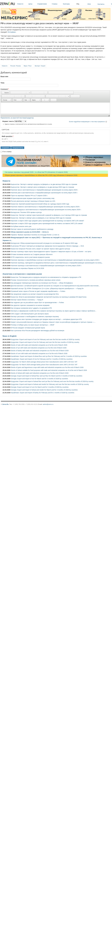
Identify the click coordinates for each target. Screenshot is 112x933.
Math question (7, 136)
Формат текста (8, 121)
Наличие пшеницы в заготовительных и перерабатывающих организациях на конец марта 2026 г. (46, 265)
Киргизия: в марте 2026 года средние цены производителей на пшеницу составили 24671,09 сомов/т (47, 221)
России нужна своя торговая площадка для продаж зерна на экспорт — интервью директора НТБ (46, 319)
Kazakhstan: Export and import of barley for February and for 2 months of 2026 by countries (42, 393)
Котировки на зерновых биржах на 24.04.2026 (27, 268)
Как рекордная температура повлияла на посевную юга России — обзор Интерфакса (42, 283)
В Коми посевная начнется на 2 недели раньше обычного (32, 254)
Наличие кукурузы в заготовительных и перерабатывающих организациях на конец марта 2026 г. (46, 209)
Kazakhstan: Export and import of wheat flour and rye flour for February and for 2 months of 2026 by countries (49, 356)
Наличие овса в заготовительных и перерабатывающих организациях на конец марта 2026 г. (44, 190)
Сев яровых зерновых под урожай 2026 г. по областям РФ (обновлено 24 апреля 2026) (35, 172)
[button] (5, 92)
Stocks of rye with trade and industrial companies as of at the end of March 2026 (38, 348)
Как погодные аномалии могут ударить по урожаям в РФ (31, 308)
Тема (2, 83)
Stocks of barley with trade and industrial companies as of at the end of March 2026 (40, 350)
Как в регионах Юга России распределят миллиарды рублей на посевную (37, 330)
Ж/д (77, 4)
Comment (5, 89)
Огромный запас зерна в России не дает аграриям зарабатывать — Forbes (38, 291)
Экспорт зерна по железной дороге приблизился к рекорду (32, 229)
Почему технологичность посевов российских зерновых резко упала (35, 280)
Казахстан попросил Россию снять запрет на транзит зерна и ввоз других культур (40, 249)
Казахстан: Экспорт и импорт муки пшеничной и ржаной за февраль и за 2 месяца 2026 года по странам (49, 215)
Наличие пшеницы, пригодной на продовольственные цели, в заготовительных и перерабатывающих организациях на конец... (57, 263)
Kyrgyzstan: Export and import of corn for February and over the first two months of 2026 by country (45, 339)
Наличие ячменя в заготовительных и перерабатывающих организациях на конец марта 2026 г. (45, 207)
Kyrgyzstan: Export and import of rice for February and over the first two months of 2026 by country (45, 342)
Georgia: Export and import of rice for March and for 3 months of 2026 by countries (39, 379)
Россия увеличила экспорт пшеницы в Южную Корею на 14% (33, 201)
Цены (32, 4)
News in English (10, 336)
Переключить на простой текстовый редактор (17, 118)
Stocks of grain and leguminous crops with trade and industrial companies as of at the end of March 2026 (47, 367)
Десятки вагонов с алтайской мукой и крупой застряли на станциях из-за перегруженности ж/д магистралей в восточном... (55, 286)
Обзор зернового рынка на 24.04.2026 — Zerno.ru (30, 232)
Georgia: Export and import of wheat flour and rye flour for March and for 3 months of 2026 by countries (46, 376)
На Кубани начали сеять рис (21, 226)
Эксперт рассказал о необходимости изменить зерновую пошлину (35, 316)
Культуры (69, 4)
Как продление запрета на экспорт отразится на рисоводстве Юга (35, 294)
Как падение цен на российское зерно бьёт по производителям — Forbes (37, 302)
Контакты (101, 4)
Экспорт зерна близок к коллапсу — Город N (27, 300)
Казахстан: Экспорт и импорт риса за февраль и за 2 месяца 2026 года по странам (41, 218)
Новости (22, 4)
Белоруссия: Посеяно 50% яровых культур (26, 212)
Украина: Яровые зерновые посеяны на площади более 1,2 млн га (35, 235)
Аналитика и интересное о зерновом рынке (22, 274)
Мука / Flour (27, 66)
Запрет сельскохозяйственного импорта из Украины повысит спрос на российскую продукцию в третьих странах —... (53, 322)
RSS (89, 4)
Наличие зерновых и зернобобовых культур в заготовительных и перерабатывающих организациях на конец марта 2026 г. (55, 260)
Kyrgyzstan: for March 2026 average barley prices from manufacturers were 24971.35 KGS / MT (44, 364)
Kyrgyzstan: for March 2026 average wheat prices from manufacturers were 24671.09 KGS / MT (44, 362)
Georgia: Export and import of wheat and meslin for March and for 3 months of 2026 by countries (44, 390)
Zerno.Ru (5, 404)
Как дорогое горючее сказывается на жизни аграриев (30, 305)
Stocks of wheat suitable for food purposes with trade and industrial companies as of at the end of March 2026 (49, 370)
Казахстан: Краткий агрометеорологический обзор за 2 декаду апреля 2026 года (40, 204)
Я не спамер (7, 151)
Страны (57, 4)
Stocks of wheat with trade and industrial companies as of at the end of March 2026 (39, 373)
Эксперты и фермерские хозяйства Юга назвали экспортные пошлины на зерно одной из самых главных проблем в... (53, 311)
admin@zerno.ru (48, 404)
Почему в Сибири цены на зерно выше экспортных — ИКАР (32, 325)
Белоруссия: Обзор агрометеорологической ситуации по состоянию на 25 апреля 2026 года (44, 243)
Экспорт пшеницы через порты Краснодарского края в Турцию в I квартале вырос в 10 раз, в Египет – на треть (51, 251)
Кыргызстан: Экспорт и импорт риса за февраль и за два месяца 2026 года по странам (42, 187)
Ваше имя (4, 76)
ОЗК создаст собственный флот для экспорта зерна (30, 314)
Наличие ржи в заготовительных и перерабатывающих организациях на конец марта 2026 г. (44, 193)
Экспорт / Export (40, 66)
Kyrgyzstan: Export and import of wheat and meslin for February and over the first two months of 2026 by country (50, 384)
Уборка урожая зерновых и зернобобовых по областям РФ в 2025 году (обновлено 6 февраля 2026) (40, 175)
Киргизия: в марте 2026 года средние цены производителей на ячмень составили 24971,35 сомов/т (47, 223)
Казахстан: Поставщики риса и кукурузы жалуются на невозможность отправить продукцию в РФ (46, 277)
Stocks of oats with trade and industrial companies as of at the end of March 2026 (39, 345)
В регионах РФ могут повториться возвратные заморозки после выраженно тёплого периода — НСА (47, 246)
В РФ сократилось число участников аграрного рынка (30, 257)
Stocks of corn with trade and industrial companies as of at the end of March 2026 (39, 353)
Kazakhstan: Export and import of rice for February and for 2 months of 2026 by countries (42, 359)
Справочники (44, 4)
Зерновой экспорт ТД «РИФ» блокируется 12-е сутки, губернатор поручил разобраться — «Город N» (47, 288)
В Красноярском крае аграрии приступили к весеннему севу (32, 198)
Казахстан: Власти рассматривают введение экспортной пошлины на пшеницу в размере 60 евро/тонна (48, 297)
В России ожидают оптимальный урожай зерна (28, 328)
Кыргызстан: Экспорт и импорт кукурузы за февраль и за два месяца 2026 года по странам (44, 184)
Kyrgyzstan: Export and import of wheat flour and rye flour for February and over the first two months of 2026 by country (52, 381)
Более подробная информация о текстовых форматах (87, 121)
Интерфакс (12, 32)
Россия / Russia (15, 66)
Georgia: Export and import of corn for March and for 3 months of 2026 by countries (40, 387)
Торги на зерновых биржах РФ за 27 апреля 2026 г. (29, 195)
